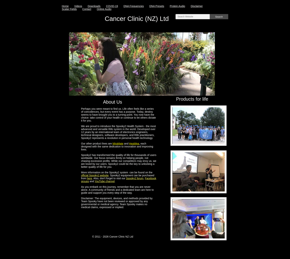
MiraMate (118, 143)
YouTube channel (105, 181)
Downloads (94, 6)
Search (219, 16)
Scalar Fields (69, 9)
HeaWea (134, 143)
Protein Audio (177, 6)
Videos (78, 6)
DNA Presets (156, 6)
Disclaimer (197, 6)
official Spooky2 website (95, 175)
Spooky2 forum (134, 178)
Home (65, 6)
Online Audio (104, 9)
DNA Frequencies (134, 6)
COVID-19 (112, 6)
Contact (86, 9)
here (89, 178)
